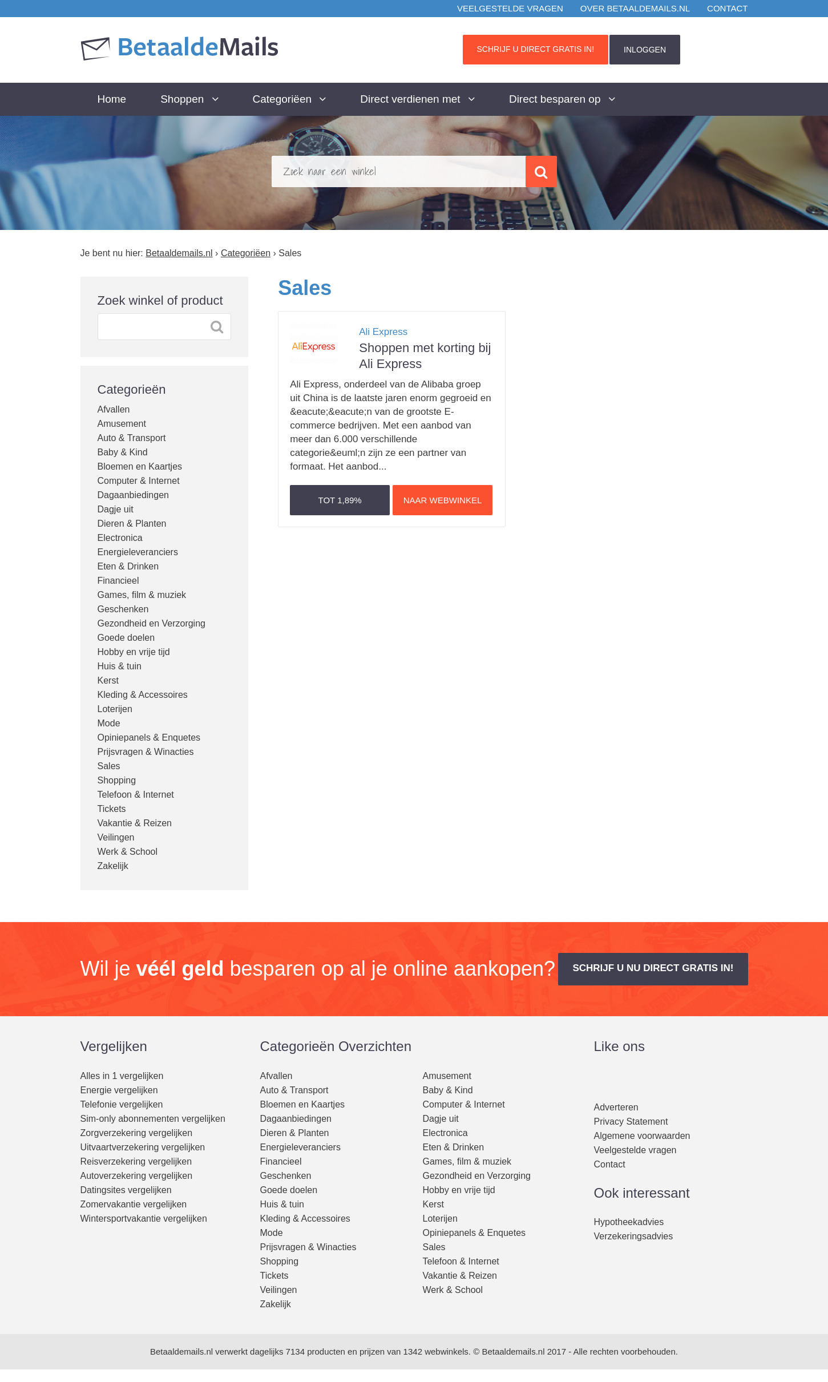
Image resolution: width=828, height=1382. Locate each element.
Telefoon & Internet (136, 794)
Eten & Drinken (128, 566)
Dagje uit (116, 509)
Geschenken (123, 609)
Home (112, 99)
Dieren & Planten (132, 523)
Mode (109, 723)
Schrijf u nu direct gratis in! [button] (652, 968)
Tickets (112, 809)
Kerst (108, 680)
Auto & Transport (132, 438)
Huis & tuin (120, 666)
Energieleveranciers (138, 552)
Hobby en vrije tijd (134, 652)
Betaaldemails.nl (181, 1351)
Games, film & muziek (142, 595)
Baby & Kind (123, 452)
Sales (109, 766)
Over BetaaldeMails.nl (635, 8)
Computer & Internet (139, 481)
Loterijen (115, 709)
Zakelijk (113, 866)
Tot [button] (340, 500)
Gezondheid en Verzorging (151, 623)
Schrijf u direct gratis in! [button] (536, 49)
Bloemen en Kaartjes (140, 466)
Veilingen (116, 837)
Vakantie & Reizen (135, 823)
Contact (727, 8)
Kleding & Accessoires (143, 695)
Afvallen (114, 409)
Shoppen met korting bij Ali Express (425, 347)
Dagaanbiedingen (133, 495)
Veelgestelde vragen (510, 8)
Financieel (118, 580)
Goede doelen (126, 637)
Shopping (117, 780)
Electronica (120, 538)
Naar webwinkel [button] (442, 500)
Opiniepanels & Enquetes (149, 737)
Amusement (122, 424)
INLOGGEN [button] (645, 49)
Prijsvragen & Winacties (146, 752)
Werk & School (128, 851)
